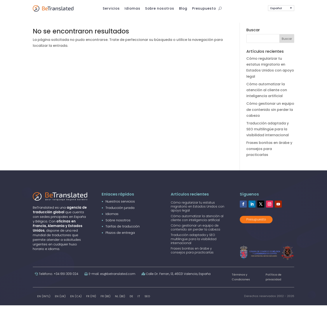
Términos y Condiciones (241, 283)
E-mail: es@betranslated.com (112, 280)
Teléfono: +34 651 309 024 (58, 280)
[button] (281, 9)
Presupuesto (256, 225)
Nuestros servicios (120, 207)
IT (138, 302)
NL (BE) (120, 302)
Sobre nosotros (118, 226)
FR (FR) (91, 302)
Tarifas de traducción (123, 232)
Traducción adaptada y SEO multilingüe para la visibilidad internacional (267, 135)
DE (131, 302)
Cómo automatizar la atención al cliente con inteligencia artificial (266, 96)
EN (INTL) (43, 302)
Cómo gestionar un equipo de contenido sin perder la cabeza (270, 115)
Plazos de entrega (120, 238)
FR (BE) (106, 302)
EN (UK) (60, 302)
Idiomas (112, 220)
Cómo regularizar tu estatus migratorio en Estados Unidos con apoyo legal (197, 212)
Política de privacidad (273, 283)
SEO (147, 302)
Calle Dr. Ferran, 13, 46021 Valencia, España (178, 280)
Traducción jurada (120, 213)
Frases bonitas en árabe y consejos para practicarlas (269, 155)
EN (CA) (76, 302)
